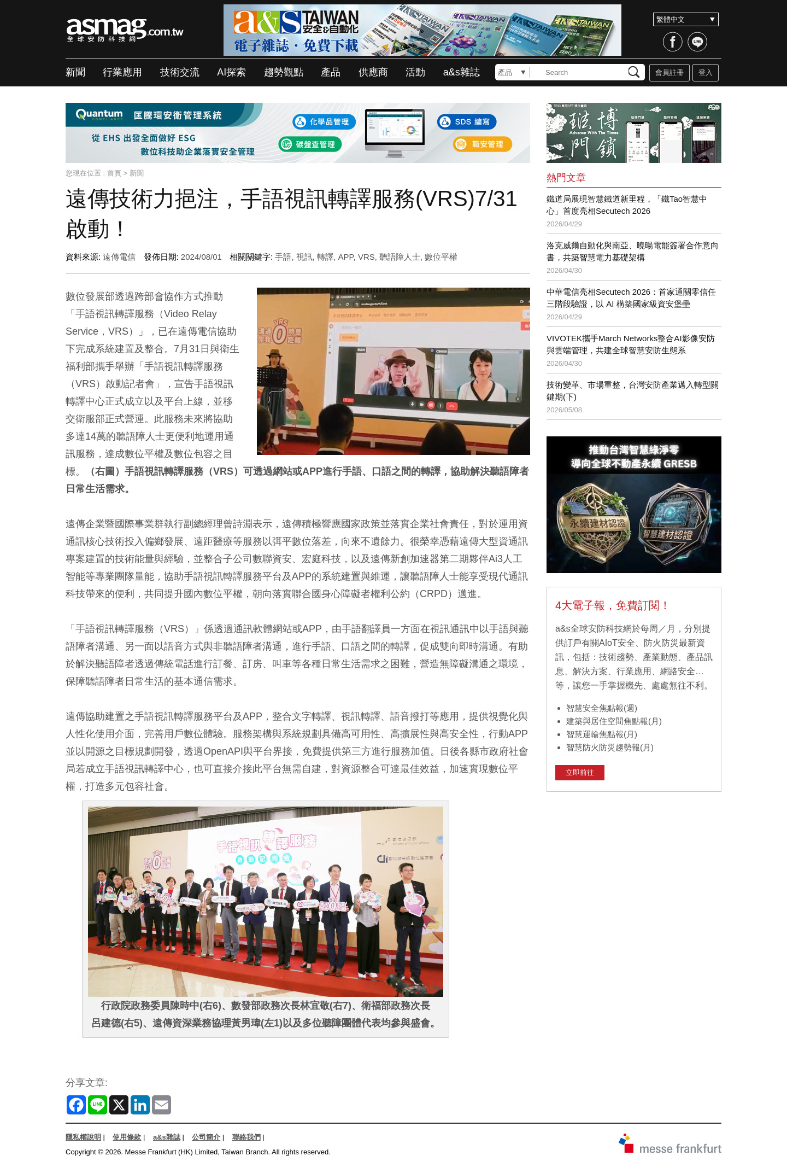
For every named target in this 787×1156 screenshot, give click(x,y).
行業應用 (122, 72)
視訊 (304, 256)
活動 (415, 72)
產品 (330, 72)
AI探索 (231, 72)
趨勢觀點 (283, 72)
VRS (366, 256)
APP (345, 256)
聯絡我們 (246, 1137)
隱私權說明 (83, 1137)
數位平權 (441, 256)
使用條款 (127, 1137)
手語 (283, 256)
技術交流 (179, 72)
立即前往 (580, 772)
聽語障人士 (399, 256)
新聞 (75, 72)
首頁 (114, 173)
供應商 (373, 72)
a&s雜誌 (461, 72)
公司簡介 (206, 1137)
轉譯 (325, 256)
